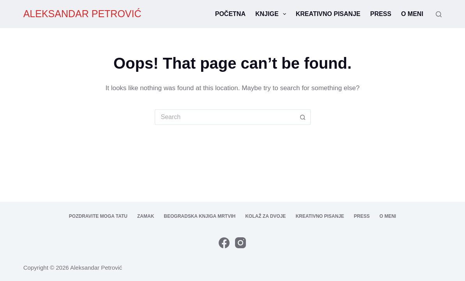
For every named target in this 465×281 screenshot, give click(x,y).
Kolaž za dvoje (265, 216)
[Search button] (303, 117)
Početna (230, 14)
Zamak (145, 216)
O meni (412, 14)
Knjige (272, 14)
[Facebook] (224, 242)
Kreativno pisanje (328, 14)
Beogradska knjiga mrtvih (199, 216)
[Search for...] (225, 117)
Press (380, 14)
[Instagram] (240, 242)
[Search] (439, 14)
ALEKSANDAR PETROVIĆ (82, 13)
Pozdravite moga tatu (98, 216)
